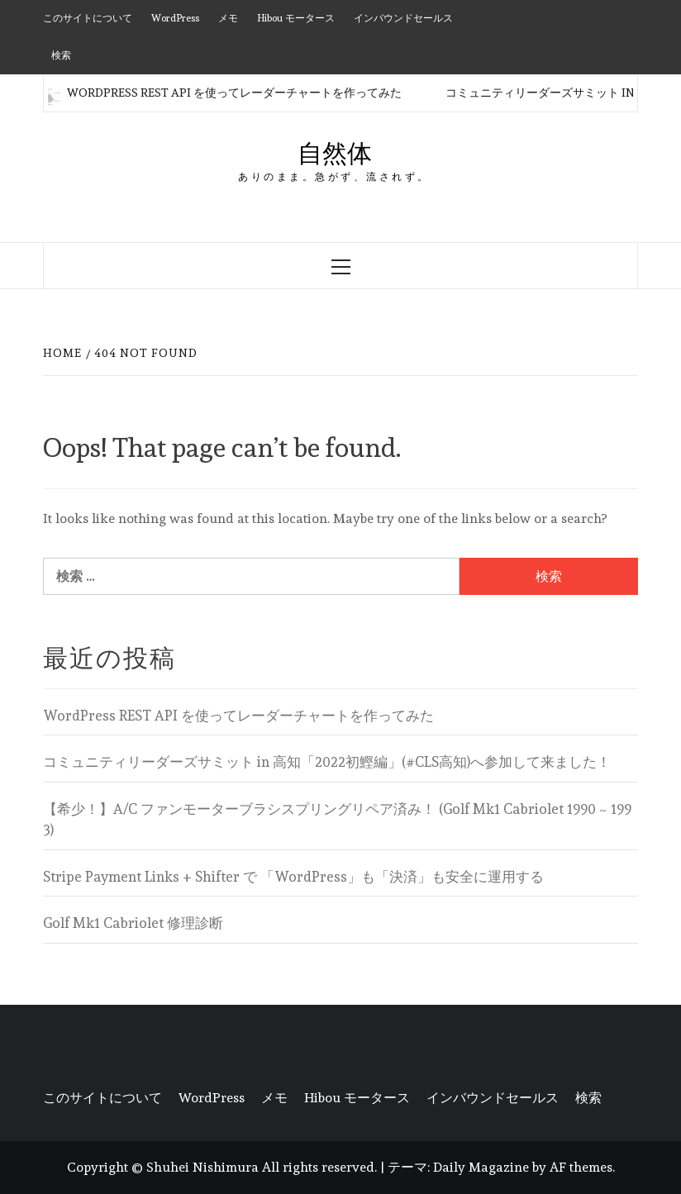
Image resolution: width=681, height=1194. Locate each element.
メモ (228, 18)
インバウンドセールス (403, 18)
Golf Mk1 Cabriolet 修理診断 (133, 923)
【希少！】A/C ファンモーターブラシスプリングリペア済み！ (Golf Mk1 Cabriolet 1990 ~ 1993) (337, 820)
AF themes (581, 1167)
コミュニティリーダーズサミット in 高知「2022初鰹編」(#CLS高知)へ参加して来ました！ (327, 762)
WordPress (175, 18)
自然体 (335, 153)
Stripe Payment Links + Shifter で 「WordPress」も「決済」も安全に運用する (293, 876)
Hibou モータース (296, 18)
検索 (61, 55)
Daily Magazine (481, 1167)
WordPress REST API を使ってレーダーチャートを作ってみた (224, 92)
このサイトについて (87, 18)
